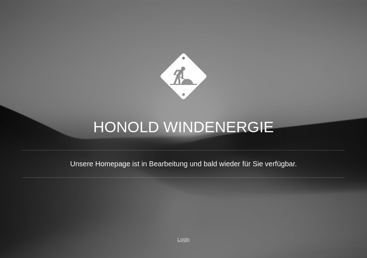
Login (183, 239)
